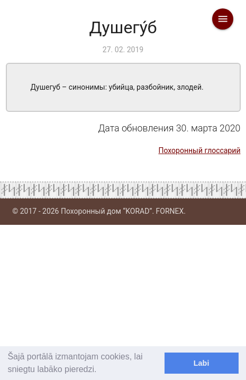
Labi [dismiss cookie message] (201, 363)
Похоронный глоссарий (199, 150)
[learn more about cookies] (100, 370)
